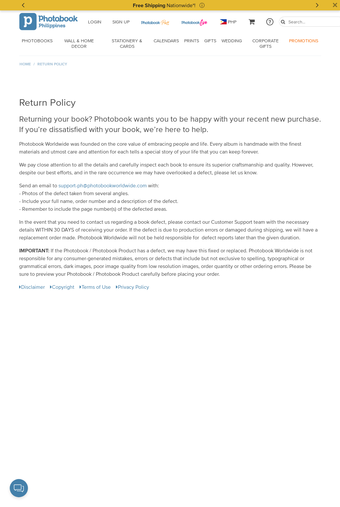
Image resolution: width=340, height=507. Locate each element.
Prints (191, 40)
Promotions (303, 40)
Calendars (166, 40)
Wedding (231, 40)
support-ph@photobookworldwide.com (102, 185)
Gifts (210, 40)
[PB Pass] (155, 22)
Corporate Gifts (265, 43)
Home (25, 64)
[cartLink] (252, 21)
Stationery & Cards (127, 43)
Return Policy (52, 64)
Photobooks (37, 40)
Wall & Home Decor (79, 43)
